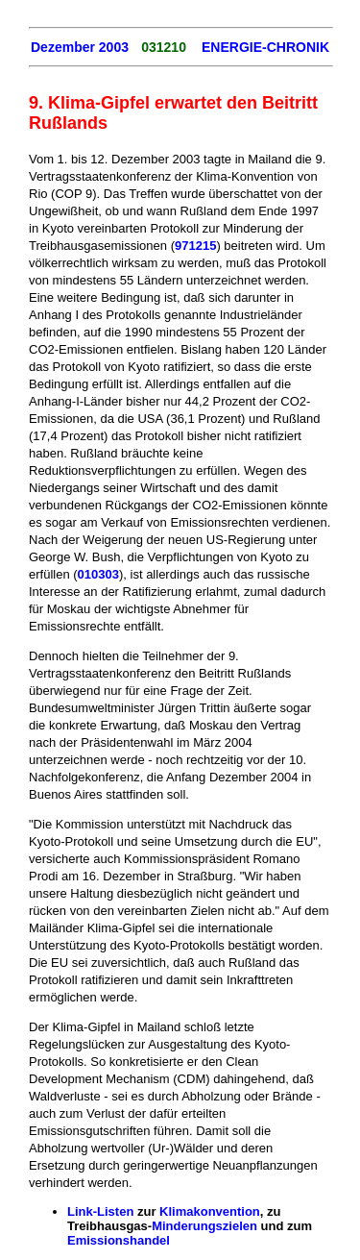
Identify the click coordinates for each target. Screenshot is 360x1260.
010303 (98, 574)
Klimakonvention (209, 1211)
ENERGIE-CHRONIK (265, 47)
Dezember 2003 (80, 47)
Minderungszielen (204, 1226)
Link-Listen (100, 1211)
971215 (195, 245)
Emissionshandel (118, 1240)
